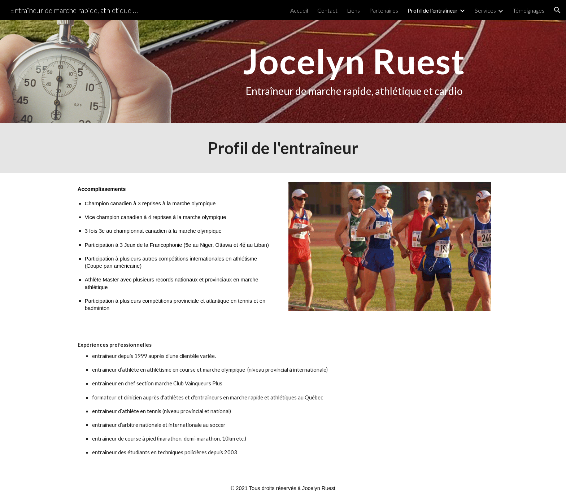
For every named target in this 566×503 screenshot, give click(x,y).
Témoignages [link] (528, 10)
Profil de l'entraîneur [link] (433, 10)
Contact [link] (327, 10)
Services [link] (485, 10)
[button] (557, 10)
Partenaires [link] (383, 10)
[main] (354, 71)
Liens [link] (353, 10)
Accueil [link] (299, 10)
